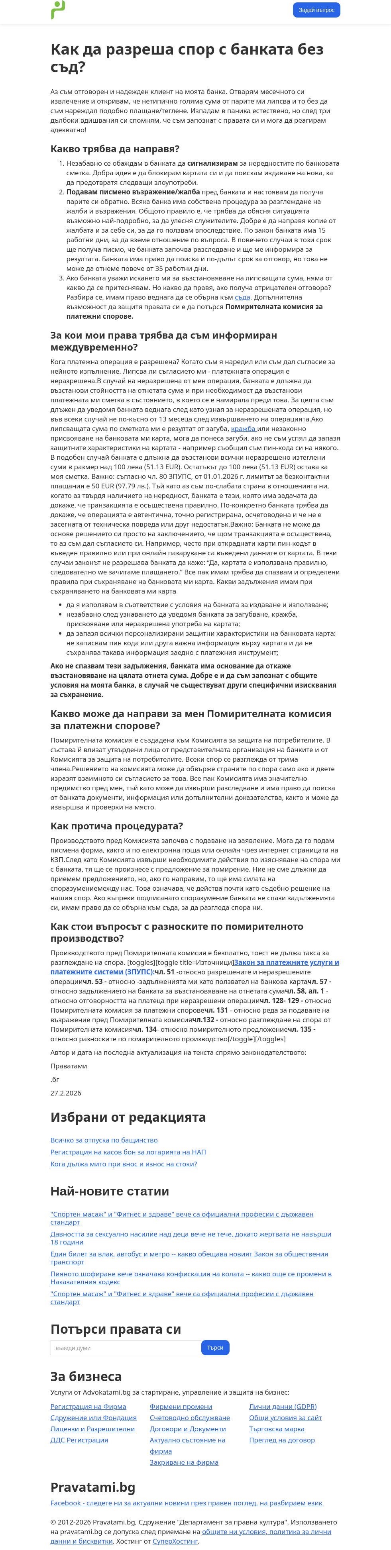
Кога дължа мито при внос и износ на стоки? (124, 1163)
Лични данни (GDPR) (282, 1406)
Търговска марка (277, 1428)
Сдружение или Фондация (94, 1417)
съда (242, 297)
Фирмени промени (181, 1406)
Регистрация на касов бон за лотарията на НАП (128, 1151)
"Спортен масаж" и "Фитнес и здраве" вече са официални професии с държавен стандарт (182, 1218)
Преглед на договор (282, 1439)
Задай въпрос (317, 10)
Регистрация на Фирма (88, 1406)
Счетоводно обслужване (190, 1417)
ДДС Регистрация (79, 1439)
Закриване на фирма (184, 1462)
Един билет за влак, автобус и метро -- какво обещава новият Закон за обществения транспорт (189, 1257)
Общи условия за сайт (285, 1417)
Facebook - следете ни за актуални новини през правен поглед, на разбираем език (186, 1502)
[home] (58, 10)
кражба (244, 428)
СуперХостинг (175, 1541)
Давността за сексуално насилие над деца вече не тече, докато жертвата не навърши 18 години (191, 1237)
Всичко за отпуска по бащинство (104, 1139)
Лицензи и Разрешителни (93, 1428)
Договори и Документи (188, 1428)
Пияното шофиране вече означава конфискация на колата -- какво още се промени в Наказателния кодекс (191, 1277)
